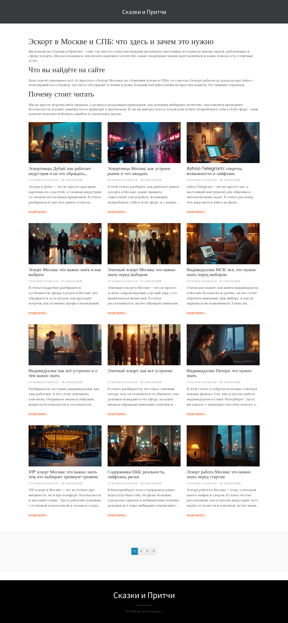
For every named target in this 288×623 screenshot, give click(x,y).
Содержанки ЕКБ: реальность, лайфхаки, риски (136, 474)
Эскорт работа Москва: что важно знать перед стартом (219, 474)
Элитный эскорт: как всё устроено (140, 370)
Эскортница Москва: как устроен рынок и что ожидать (139, 171)
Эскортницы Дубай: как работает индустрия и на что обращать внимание (60, 171)
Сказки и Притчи (144, 11)
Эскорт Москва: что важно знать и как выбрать (65, 272)
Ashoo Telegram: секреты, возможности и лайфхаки (214, 171)
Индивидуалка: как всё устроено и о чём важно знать (63, 373)
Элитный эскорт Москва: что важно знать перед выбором (141, 272)
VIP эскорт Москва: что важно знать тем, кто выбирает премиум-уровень (63, 474)
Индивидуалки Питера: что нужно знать (219, 373)
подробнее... (38, 212)
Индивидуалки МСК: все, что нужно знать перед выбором (221, 272)
